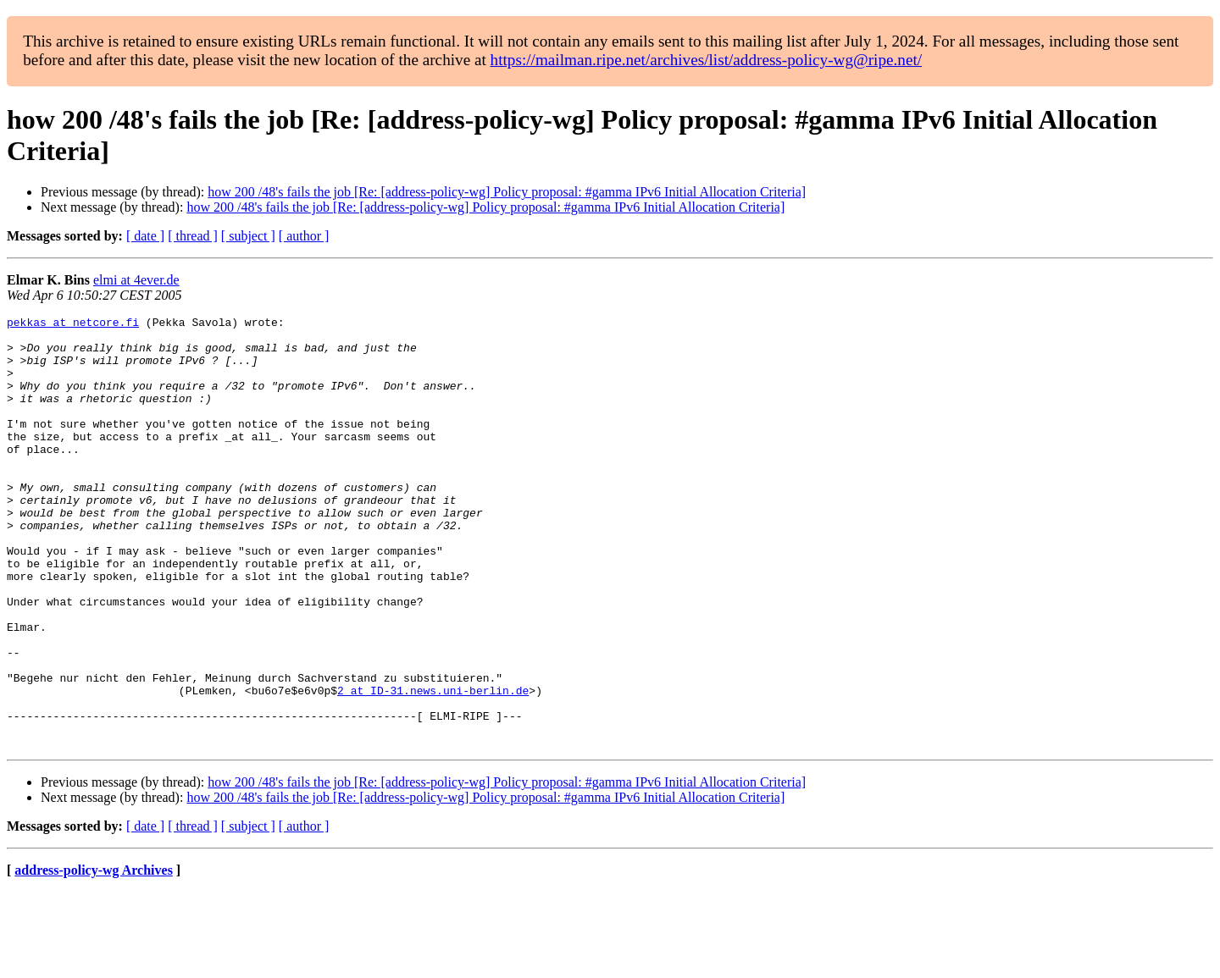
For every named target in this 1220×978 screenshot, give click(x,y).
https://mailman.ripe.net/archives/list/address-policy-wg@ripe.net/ (707, 60)
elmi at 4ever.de (136, 280)
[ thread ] (193, 236)
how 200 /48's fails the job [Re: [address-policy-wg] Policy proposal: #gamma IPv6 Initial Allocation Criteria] (507, 192)
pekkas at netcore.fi (73, 324)
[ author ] (304, 236)
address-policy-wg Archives (93, 956)
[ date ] (145, 236)
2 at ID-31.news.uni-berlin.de (433, 766)
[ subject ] (248, 236)
